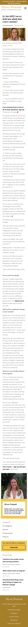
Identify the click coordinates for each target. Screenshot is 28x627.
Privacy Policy (14, 616)
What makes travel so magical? (14, 571)
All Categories (7, 526)
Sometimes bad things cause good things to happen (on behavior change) (13, 582)
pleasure (6, 537)
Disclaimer (14, 620)
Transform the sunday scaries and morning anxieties (13, 560)
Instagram (14, 613)
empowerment (8, 25)
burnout (5, 529)
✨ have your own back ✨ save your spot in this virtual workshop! (14, 2)
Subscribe (14, 547)
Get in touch (7, 467)
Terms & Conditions (14, 623)
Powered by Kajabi (14, 610)
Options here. (19, 301)
